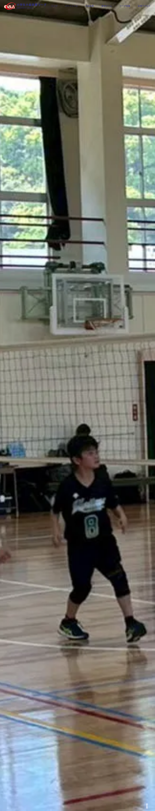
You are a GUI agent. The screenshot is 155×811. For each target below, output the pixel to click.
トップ (54, 6)
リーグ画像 (125, 6)
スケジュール (71, 6)
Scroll (147, 806)
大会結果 (89, 6)
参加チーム (106, 6)
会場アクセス (144, 6)
